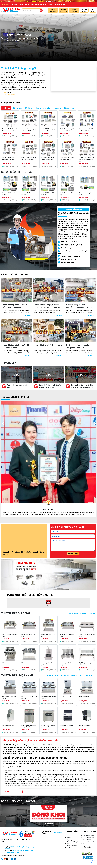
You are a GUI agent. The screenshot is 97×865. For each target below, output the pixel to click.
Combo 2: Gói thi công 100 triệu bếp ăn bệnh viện (9, 129)
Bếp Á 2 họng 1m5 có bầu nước (28, 635)
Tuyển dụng (70, 840)
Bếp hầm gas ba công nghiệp (85, 664)
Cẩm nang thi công (84, 10)
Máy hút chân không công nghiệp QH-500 (48, 726)
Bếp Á (71, 613)
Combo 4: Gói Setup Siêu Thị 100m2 (28, 194)
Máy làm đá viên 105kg (66, 725)
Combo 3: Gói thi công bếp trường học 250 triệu (28, 129)
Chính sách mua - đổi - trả (89, 842)
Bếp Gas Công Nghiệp (80, 613)
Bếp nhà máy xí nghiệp (43, 108)
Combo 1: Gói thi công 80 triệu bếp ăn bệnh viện (67, 158)
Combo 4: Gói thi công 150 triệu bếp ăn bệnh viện (28, 158)
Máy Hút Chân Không (77, 675)
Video (51, 4)
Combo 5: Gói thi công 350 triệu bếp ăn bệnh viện (9, 158)
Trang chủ (5, 4)
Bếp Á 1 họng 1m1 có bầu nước (48, 635)
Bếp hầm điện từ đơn (65, 696)
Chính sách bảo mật (88, 837)
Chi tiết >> (27, 315)
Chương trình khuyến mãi (72, 842)
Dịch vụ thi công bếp (52, 10)
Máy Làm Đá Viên (90, 675)
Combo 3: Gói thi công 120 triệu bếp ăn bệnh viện (48, 158)
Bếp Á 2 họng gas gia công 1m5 (9, 635)
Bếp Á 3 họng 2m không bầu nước (87, 635)
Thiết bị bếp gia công (15, 613)
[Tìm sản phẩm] (41, 10)
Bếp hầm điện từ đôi (84, 696)
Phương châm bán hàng (72, 846)
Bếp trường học (69, 108)
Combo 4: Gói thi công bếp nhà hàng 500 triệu (86, 129)
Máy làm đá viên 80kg (85, 725)
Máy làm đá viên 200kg (8, 725)
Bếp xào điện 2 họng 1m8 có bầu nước (48, 697)
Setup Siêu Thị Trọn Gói (17, 171)
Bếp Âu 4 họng (6, 663)
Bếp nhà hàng (29, 108)
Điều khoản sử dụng (88, 835)
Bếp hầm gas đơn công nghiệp (47, 664)
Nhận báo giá (73, 553)
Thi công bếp (8, 363)
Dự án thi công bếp (74, 10)
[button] (13, 792)
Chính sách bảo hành (89, 840)
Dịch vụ (21, 4)
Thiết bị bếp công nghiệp (39, 4)
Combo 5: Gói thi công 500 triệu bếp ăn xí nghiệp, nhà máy (86, 159)
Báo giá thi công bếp (63, 10)
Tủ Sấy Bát (92, 613)
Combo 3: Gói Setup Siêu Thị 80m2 (48, 194)
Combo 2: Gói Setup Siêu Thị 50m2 (67, 194)
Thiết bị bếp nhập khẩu (17, 675)
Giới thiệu (14, 4)
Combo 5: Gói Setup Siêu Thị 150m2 (9, 194)
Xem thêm (28, 835)
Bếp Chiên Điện (65, 675)
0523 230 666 (11, 94)
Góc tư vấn (92, 10)
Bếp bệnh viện (17, 108)
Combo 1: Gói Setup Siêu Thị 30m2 (86, 194)
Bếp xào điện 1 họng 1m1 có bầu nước (10, 697)
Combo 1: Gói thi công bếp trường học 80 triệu (67, 129)
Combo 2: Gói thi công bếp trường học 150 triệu (48, 129)
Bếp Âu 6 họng (25, 663)
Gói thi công (6, 108)
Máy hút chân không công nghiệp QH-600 (28, 726)
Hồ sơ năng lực (60, 4)
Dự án (27, 4)
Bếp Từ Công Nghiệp (53, 675)
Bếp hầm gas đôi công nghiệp (66, 664)
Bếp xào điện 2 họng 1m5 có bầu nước (29, 697)
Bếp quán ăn (57, 108)
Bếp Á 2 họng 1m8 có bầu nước (67, 635)
